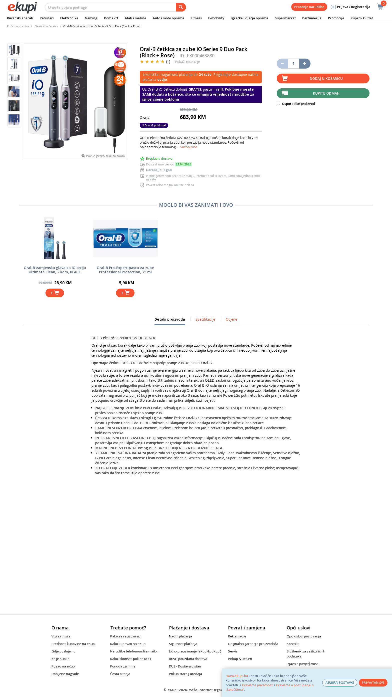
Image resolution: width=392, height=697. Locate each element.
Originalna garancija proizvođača (253, 643)
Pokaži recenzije (187, 61)
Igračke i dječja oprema (249, 18)
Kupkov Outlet (362, 18)
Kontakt (292, 643)
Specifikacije (205, 319)
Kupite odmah (326, 93)
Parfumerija (312, 18)
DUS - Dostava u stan (185, 666)
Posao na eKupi (64, 666)
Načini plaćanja (180, 636)
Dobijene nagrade (65, 673)
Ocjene (231, 319)
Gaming (91, 18)
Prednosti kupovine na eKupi (74, 643)
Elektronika (69, 18)
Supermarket (285, 18)
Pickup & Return (240, 658)
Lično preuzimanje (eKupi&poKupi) (195, 651)
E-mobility (216, 18)
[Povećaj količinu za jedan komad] (304, 64)
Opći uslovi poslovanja (304, 636)
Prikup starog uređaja (185, 673)
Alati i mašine (135, 18)
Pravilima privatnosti (257, 685)
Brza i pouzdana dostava (188, 658)
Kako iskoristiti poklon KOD (130, 658)
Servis (233, 651)
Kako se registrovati (125, 636)
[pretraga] (181, 7)
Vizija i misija (61, 636)
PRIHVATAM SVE (373, 682)
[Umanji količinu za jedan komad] (282, 64)
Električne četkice (46, 26)
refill (219, 89)
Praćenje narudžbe (309, 7)
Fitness (196, 18)
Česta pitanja (120, 673)
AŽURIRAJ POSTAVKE (340, 682)
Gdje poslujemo (64, 651)
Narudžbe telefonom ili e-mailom (135, 651)
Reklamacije (237, 636)
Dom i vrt (111, 18)
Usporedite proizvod (296, 103)
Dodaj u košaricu (326, 78)
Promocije (336, 18)
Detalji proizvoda (169, 321)
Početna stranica (18, 26)
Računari (47, 18)
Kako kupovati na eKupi (128, 643)
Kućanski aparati (20, 18)
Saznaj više (188, 147)
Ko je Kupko (61, 658)
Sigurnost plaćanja (183, 643)
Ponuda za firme (123, 666)
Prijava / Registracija (350, 7)
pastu (207, 89)
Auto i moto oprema (168, 18)
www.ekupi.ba (237, 675)
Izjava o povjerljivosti (302, 663)
